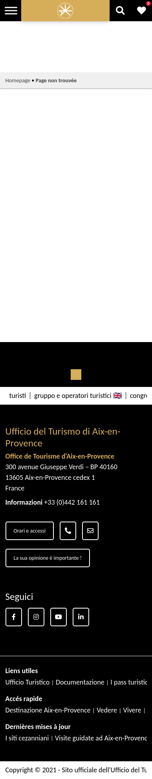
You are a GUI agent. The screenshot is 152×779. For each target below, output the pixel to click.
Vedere (107, 710)
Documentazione (80, 682)
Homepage (17, 80)
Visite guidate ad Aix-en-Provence (103, 738)
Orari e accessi (30, 530)
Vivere (132, 710)
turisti (17, 395)
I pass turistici (129, 682)
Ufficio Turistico (27, 682)
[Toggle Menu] (11, 10)
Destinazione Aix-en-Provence (48, 710)
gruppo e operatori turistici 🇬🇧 (77, 395)
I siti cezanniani (27, 738)
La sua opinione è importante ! (48, 558)
